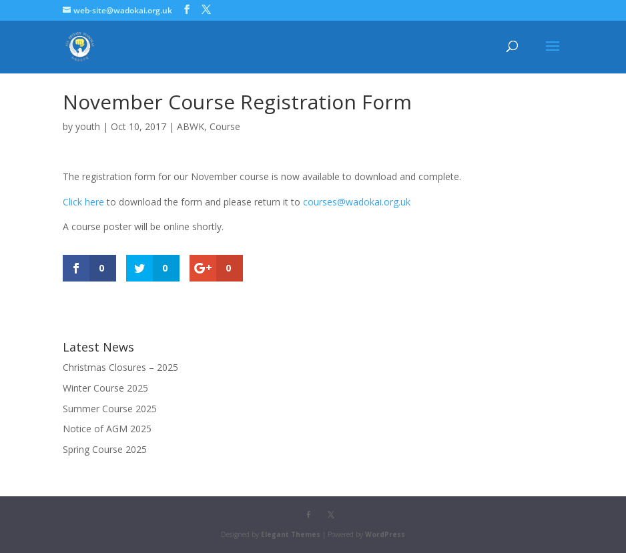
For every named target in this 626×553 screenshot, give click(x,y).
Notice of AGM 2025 (107, 428)
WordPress (385, 534)
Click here (83, 201)
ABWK (190, 126)
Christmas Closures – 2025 (120, 367)
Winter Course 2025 (105, 388)
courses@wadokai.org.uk (356, 201)
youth (87, 126)
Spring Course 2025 (105, 449)
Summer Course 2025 (110, 408)
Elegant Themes (290, 534)
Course (225, 126)
